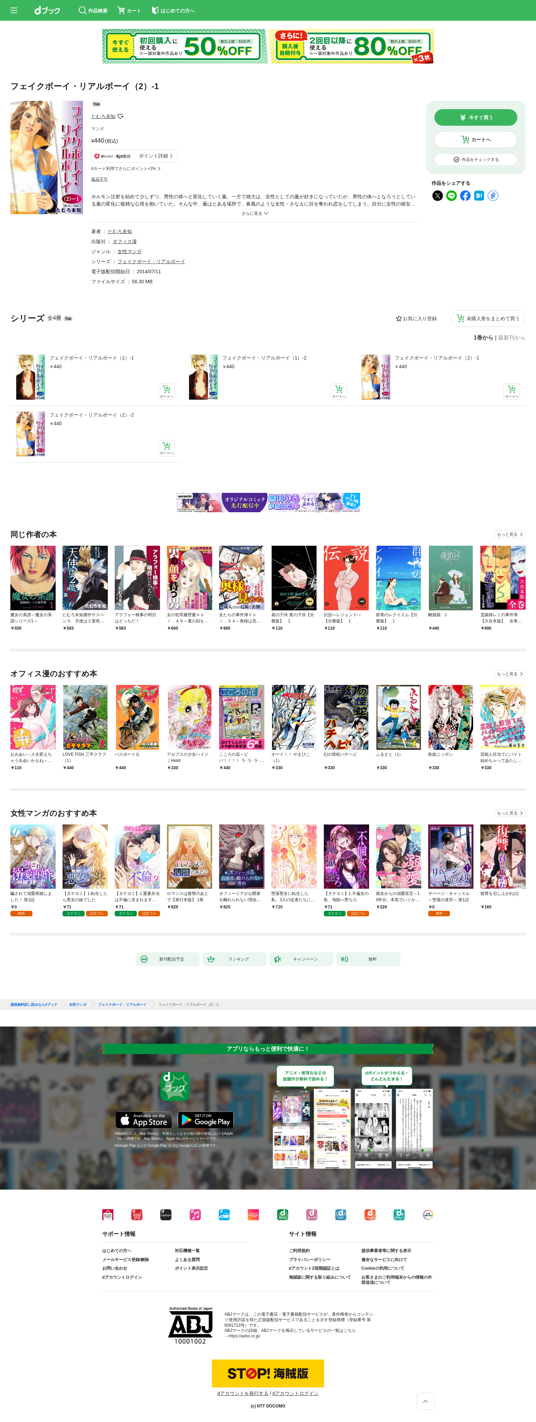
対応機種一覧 (187, 1250)
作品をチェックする (480, 159)
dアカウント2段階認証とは (314, 1268)
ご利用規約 (299, 1250)
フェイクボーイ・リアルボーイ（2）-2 (91, 415)
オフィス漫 (125, 241)
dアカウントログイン (122, 1277)
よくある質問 (187, 1259)
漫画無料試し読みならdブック (33, 1004)
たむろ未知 (103, 116)
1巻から (483, 338)
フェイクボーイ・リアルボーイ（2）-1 (437, 358)
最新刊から (512, 338)
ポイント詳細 (153, 156)
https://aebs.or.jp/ (244, 1336)
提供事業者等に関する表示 (386, 1250)
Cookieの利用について (382, 1268)
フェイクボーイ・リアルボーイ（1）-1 (91, 358)
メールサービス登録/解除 (125, 1259)
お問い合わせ (114, 1268)
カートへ (481, 139)
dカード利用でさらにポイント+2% (123, 168)
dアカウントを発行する (243, 1393)
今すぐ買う (481, 117)
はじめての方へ (116, 1250)
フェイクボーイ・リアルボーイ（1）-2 (264, 358)
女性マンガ (129, 251)
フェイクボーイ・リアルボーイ (151, 261)
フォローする (120, 116)
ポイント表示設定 (191, 1268)
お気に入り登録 (420, 318)
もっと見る (507, 534)
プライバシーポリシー (309, 1259)
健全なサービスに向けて (384, 1259)
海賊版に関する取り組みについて (320, 1277)
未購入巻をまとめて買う (493, 318)
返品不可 (99, 179)
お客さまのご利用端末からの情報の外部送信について (396, 1280)
